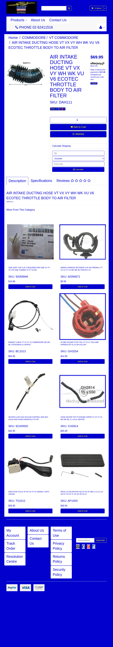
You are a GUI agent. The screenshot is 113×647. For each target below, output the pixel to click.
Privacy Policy (58, 545)
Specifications (41, 181)
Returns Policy (59, 559)
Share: (58, 109)
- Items (96, 8)
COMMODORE (34, 38)
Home (13, 38)
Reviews (73, 181)
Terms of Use (59, 532)
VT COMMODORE (63, 38)
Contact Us (58, 20)
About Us (38, 20)
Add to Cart (78, 127)
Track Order (10, 545)
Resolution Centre (14, 559)
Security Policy (59, 572)
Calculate (78, 169)
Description (17, 181)
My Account (12, 532)
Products (19, 20)
